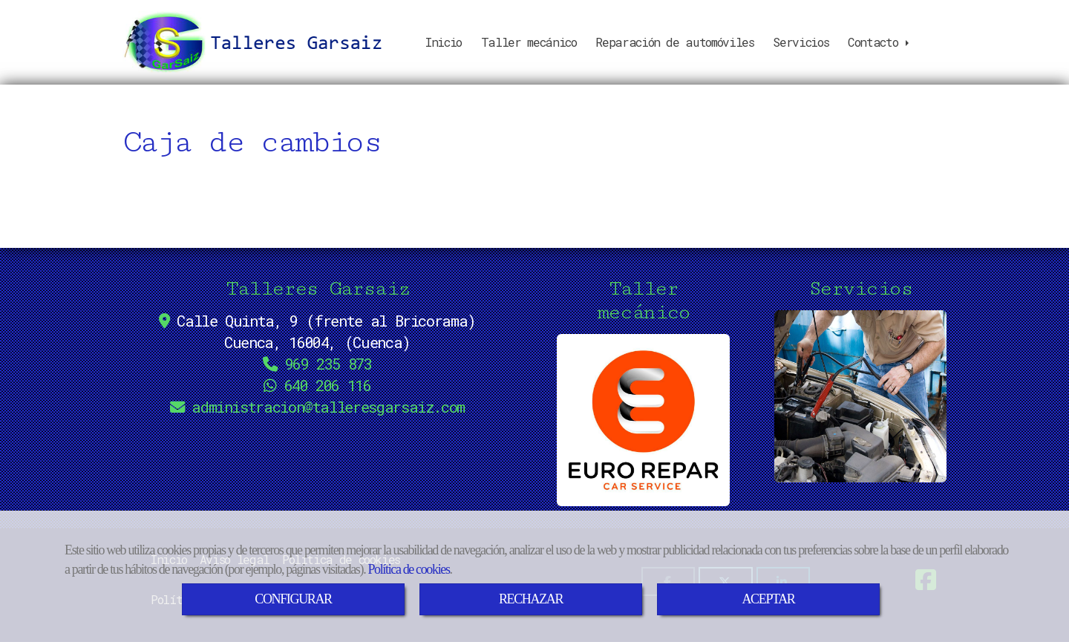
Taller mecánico (529, 42)
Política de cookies (408, 569)
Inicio (443, 42)
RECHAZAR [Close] (531, 599)
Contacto (880, 42)
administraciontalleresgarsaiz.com (328, 407)
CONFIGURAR (293, 599)
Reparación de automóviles (674, 42)
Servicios (800, 42)
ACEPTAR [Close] (768, 599)
